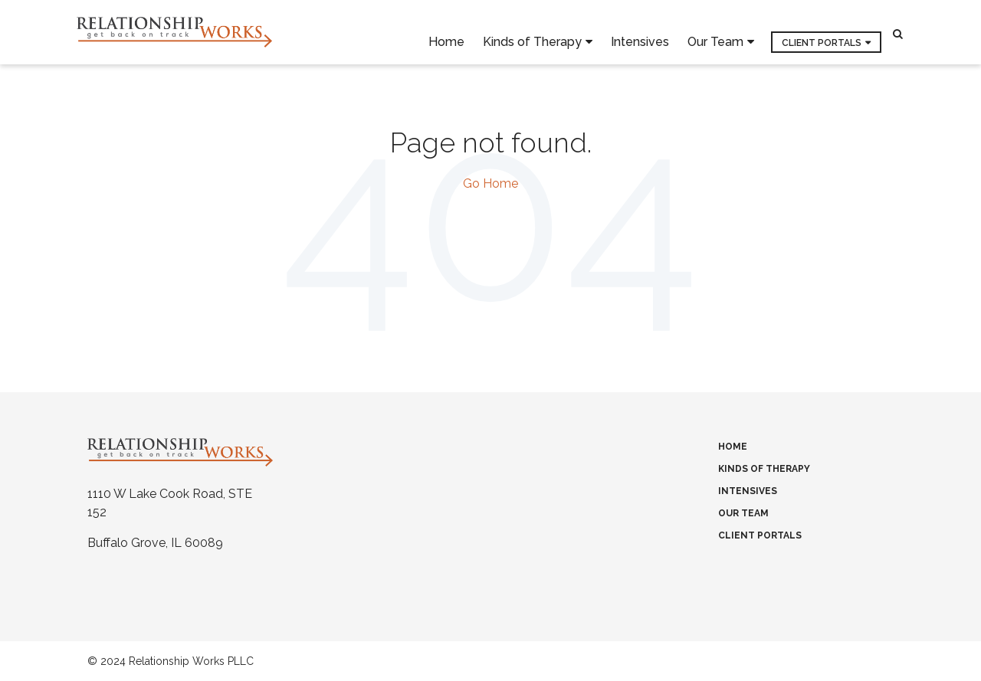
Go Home (490, 183)
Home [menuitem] (446, 32)
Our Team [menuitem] (715, 32)
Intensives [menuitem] (640, 32)
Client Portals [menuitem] (821, 33)
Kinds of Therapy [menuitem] (532, 32)
